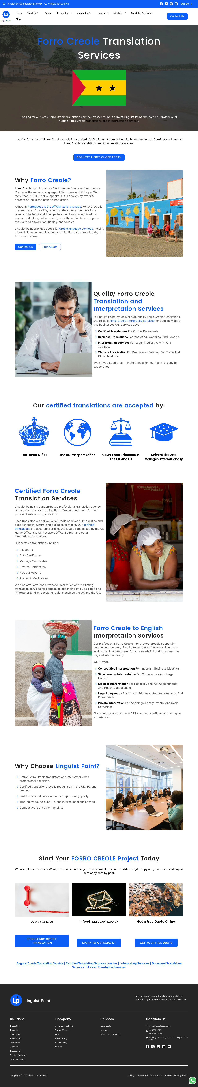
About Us (33, 13)
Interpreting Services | (136, 963)
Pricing (48, 13)
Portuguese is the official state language (54, 206)
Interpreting (84, 13)
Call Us (185, 3)
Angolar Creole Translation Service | (41, 963)
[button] (99, 943)
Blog (18, 19)
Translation (64, 13)
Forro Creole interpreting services (132, 320)
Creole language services (76, 228)
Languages (102, 13)
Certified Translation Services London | (93, 963)
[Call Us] (190, 4)
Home (19, 13)
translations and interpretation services (112, 120)
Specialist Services (142, 13)
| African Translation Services (106, 967)
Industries (119, 13)
